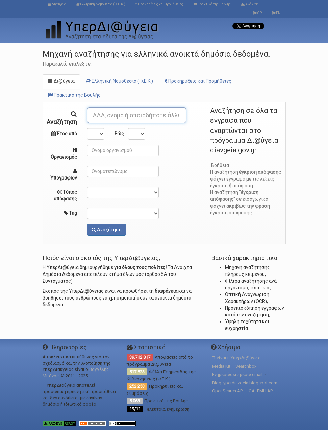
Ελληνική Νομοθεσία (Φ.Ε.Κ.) (100, 4)
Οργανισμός (64, 154)
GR (257, 13)
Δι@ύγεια (57, 4)
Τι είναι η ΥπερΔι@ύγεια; (237, 357)
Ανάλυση (250, 4)
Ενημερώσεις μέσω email (237, 374)
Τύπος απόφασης (65, 195)
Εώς (119, 133)
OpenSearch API (228, 390)
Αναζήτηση (62, 117)
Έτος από (64, 133)
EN (276, 13)
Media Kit (221, 366)
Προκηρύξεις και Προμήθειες (159, 4)
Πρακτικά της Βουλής (212, 4)
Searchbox (245, 366)
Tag (70, 213)
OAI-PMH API (261, 390)
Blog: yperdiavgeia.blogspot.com (244, 382)
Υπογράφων (63, 175)
